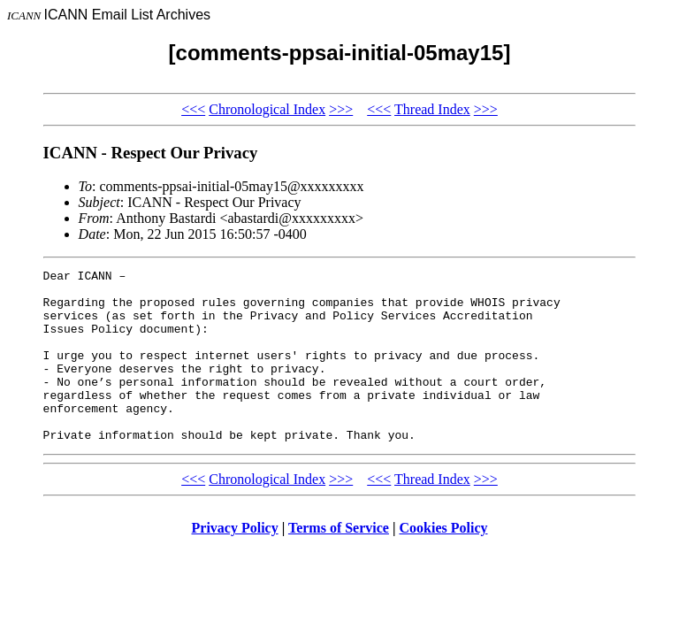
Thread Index (432, 109)
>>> (341, 109)
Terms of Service (338, 562)
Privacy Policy (235, 562)
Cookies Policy (444, 562)
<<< (193, 109)
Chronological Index (267, 109)
